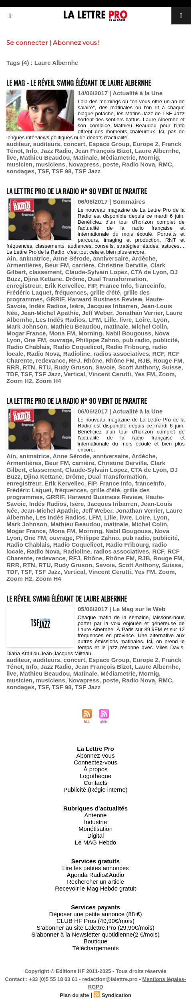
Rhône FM (120, 360)
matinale (116, 326)
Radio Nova (138, 164)
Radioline (76, 353)
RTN (29, 367)
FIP (92, 285)
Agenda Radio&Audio (95, 874)
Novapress (83, 164)
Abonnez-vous (95, 755)
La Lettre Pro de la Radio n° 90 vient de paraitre (76, 191)
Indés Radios (47, 306)
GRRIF (55, 299)
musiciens (50, 164)
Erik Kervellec (64, 285)
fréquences (71, 292)
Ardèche (143, 258)
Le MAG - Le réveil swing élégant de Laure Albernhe (78, 83)
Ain (11, 258)
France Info (115, 285)
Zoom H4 (48, 380)
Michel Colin (149, 326)
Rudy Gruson (73, 367)
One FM (35, 340)
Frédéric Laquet (29, 292)
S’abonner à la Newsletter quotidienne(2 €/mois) (95, 934)
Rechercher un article (95, 881)
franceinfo (150, 285)
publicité (165, 340)
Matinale (85, 157)
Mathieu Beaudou (45, 157)
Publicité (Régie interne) (95, 789)
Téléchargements (95, 948)
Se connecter (27, 42)
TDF (12, 374)
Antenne (95, 815)
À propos (95, 769)
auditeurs (46, 143)
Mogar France (26, 333)
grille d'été (105, 292)
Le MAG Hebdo (95, 842)
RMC (165, 164)
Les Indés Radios (60, 319)
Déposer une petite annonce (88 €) (95, 914)
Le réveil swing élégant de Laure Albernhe (66, 599)
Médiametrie (118, 157)
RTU (44, 367)
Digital (95, 835)
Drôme (75, 278)
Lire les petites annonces (95, 868)
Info (31, 150)
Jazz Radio (56, 150)
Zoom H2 (19, 380)
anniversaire (110, 258)
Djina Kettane (43, 278)
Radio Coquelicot (78, 346)
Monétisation (95, 828)
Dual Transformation (117, 278)
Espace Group (108, 143)
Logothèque (95, 775)
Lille (110, 319)
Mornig (149, 157)
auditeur (18, 143)
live (11, 157)
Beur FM (57, 265)
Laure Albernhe (157, 150)
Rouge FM (168, 360)
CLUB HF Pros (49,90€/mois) (95, 920)
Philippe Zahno (97, 340)
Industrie (95, 821)
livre (126, 319)
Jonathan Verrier (139, 312)
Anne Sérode (71, 258)
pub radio (136, 340)
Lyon (160, 319)
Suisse (171, 367)
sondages (20, 171)
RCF (158, 353)
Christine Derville (122, 265)
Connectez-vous (95, 762)
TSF (43, 171)
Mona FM (62, 333)
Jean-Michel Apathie (49, 312)
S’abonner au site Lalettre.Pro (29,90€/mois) (95, 927)
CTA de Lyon (149, 272)
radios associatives (121, 353)
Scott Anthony (138, 367)
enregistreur (23, 285)
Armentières (24, 265)
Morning (90, 333)
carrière (83, 265)
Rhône (93, 360)
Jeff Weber (97, 312)
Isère (77, 306)
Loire (142, 319)
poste (111, 164)
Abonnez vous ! (76, 42)
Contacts (95, 782)
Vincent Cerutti (109, 374)
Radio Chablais (28, 346)
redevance (50, 360)
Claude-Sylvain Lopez (96, 272)
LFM (94, 319)
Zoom (167, 374)
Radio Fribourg (127, 346)
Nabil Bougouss (128, 333)
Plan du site (74, 995)
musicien (19, 164)
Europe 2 (145, 143)
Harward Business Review (105, 299)
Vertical (74, 374)
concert (74, 143)
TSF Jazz (88, 171)
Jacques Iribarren (112, 306)
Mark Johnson (26, 326)
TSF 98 (61, 171)
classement (45, 272)
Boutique (95, 941)
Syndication (116, 995)
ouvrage (60, 340)
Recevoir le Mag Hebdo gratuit (95, 888)
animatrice (35, 258)
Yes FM (145, 374)
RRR (13, 367)
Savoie (105, 367)
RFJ (74, 360)
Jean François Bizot (103, 150)
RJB (144, 360)
